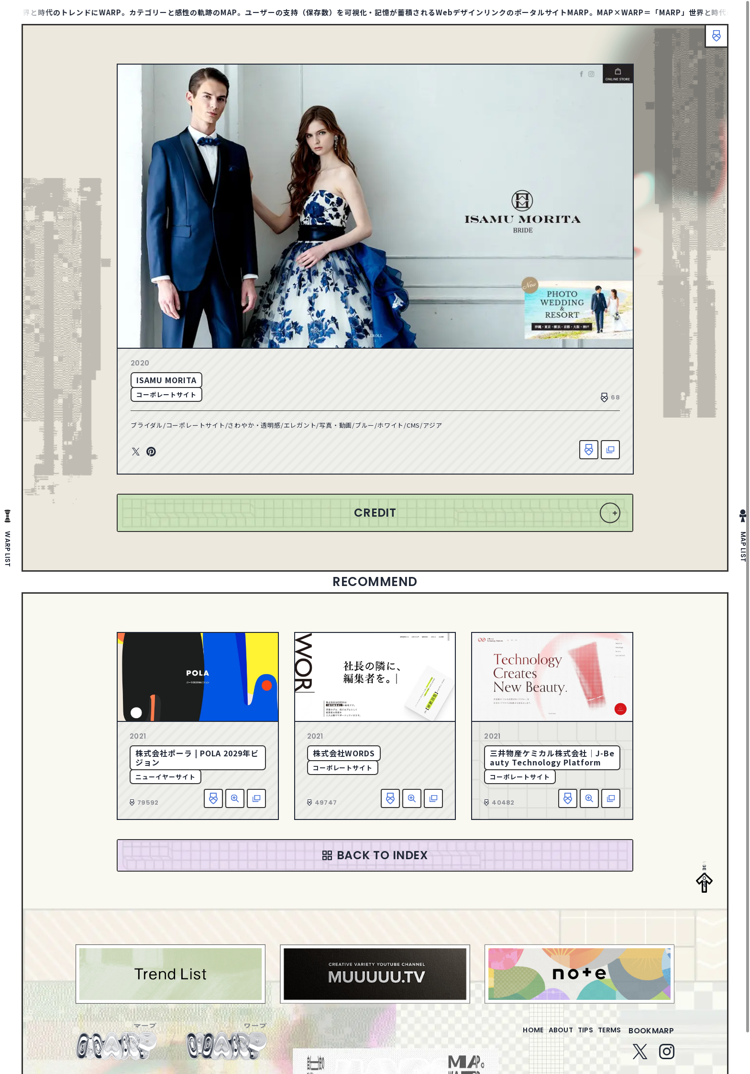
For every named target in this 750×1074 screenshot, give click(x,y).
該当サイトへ (610, 449)
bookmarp (651, 1036)
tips (573, 1036)
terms (605, 1036)
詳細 (234, 798)
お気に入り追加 (588, 449)
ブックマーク (711, 40)
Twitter (135, 452)
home (506, 1036)
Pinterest (151, 452)
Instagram (666, 1057)
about (541, 1036)
